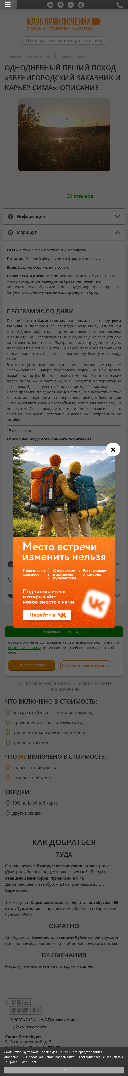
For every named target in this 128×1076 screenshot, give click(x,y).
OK (64, 1069)
